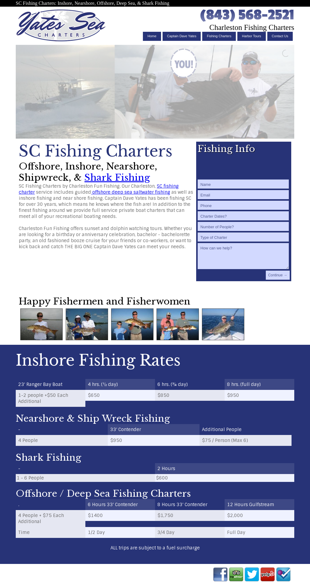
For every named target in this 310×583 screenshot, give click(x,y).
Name (205, 184)
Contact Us (280, 36)
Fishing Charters (219, 36)
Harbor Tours (251, 36)
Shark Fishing (117, 177)
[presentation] (244, 166)
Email (205, 195)
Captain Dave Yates (181, 36)
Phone (206, 205)
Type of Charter (213, 237)
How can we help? (216, 248)
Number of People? (217, 227)
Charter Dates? (213, 216)
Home (151, 36)
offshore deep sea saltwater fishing (130, 192)
